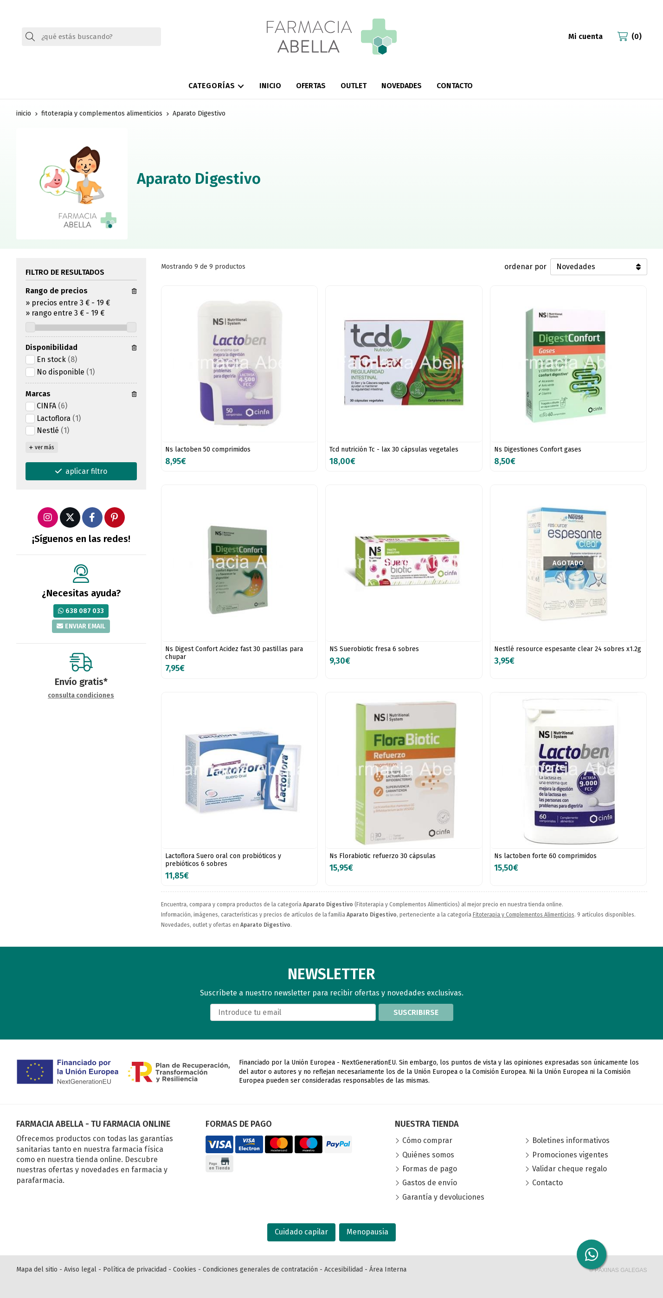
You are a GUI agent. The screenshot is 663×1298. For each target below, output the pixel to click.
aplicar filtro (86, 471)
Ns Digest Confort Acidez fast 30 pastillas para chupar (234, 653)
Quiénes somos (428, 1154)
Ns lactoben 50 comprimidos (208, 449)
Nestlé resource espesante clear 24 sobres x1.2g (567, 649)
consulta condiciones (81, 695)
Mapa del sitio (37, 1269)
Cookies (184, 1269)
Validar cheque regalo (569, 1168)
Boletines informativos (571, 1140)
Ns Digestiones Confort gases (537, 449)
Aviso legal (80, 1269)
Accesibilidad (343, 1269)
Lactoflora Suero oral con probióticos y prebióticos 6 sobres (223, 860)
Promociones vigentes (570, 1154)
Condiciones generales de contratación (260, 1269)
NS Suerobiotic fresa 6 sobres (374, 649)
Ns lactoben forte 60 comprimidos (545, 856)
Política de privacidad (135, 1269)
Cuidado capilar (301, 1231)
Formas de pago (429, 1168)
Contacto (547, 1182)
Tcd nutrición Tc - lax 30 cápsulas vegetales (393, 449)
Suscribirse (415, 1012)
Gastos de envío (429, 1182)
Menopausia (367, 1231)
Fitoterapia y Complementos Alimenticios (523, 914)
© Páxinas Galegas (618, 1270)
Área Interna (387, 1269)
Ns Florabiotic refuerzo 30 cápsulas (382, 856)
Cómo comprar (427, 1140)
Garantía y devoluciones (443, 1197)
